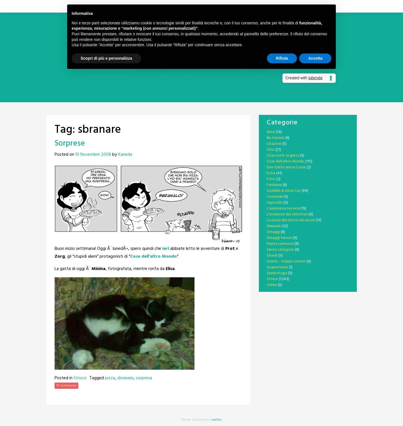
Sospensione (277, 267)
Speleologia (277, 273)
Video (272, 285)
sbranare (125, 378)
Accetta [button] (315, 58)
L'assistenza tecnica (283, 208)
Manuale (274, 226)
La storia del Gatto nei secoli (291, 220)
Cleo (271, 149)
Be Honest (275, 138)
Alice (271, 132)
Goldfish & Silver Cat (284, 191)
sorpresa (144, 378)
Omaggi (273, 232)
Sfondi (272, 255)
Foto (271, 179)
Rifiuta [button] (282, 58)
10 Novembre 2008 (93, 154)
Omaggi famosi (279, 238)
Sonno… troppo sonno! (286, 261)
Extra (271, 173)
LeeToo (216, 420)
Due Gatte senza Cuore (286, 167)
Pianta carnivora (280, 244)
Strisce (80, 378)
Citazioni (274, 144)
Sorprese (70, 143)
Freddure (274, 185)
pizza (110, 378)
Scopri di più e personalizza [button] (106, 58)
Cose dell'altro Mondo (285, 161)
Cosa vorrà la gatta (283, 155)
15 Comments (66, 385)
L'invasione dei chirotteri (287, 214)
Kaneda (125, 154)
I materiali (275, 197)
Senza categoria (280, 249)
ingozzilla (275, 202)
